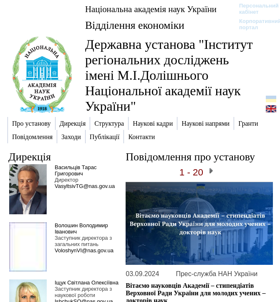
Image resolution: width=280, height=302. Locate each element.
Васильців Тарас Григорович (75, 170)
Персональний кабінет (254, 9)
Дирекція (29, 157)
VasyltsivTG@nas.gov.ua (85, 186)
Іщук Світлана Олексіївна (87, 282)
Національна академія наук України (151, 9)
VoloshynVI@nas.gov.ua (84, 250)
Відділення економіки (134, 25)
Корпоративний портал (254, 24)
